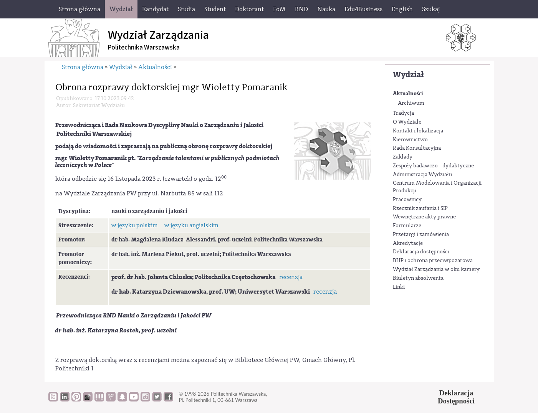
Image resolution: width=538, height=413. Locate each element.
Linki (399, 287)
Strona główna (82, 67)
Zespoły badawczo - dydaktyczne (433, 165)
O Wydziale (407, 122)
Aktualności (408, 93)
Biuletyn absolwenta (418, 278)
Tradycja (403, 113)
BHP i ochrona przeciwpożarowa (433, 260)
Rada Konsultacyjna (417, 148)
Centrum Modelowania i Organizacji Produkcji (437, 187)
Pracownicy (407, 199)
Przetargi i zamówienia (421, 234)
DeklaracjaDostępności (456, 397)
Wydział (408, 74)
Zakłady (402, 157)
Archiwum (411, 103)
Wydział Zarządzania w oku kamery (436, 269)
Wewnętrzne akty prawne (424, 216)
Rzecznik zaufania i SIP (420, 208)
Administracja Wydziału (422, 174)
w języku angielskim (191, 225)
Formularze (407, 225)
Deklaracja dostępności (421, 251)
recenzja (291, 277)
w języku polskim (134, 225)
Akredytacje (408, 243)
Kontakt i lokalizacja (418, 130)
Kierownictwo (410, 139)
